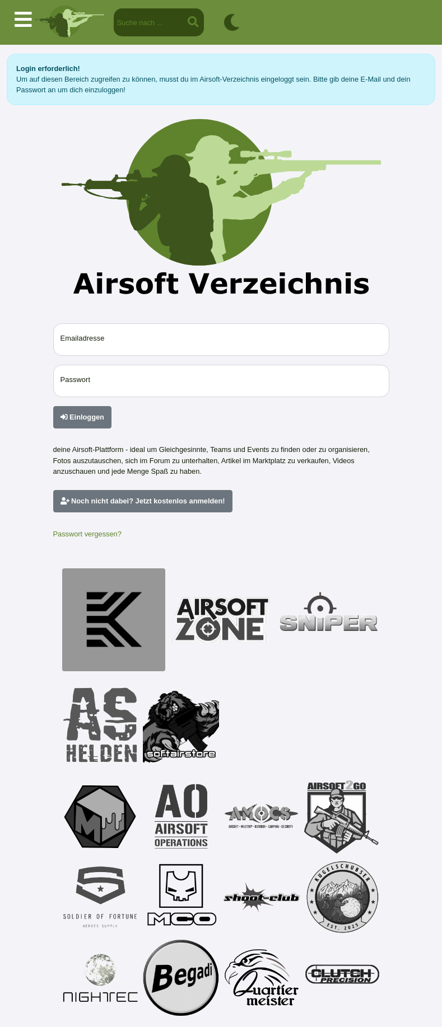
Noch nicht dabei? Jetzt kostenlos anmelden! (143, 501)
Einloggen (82, 417)
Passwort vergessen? (87, 534)
